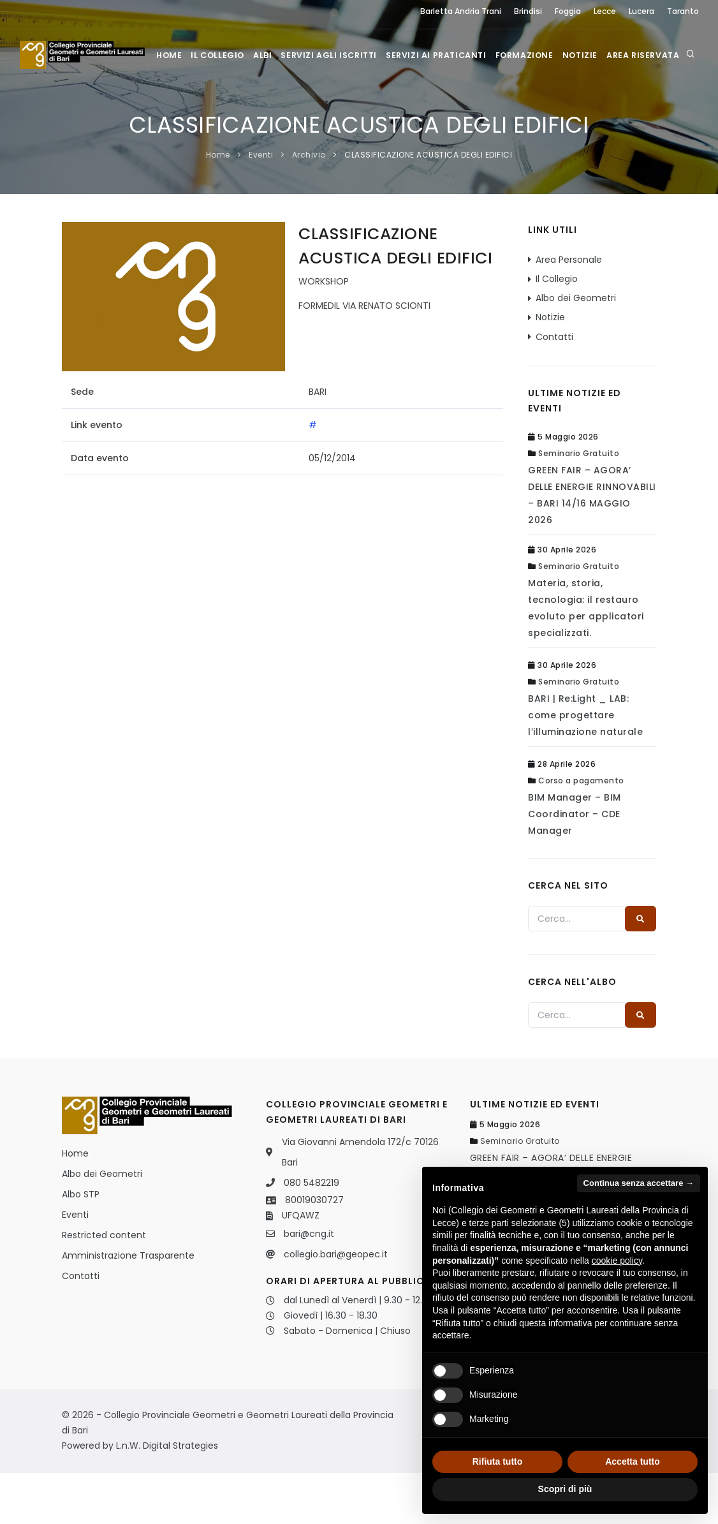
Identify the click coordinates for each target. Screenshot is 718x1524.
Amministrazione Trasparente (128, 1306)
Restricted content (104, 1286)
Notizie (593, 106)
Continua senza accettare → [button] (638, 1183)
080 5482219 (311, 1233)
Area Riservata (658, 106)
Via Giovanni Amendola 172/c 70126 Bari (360, 1203)
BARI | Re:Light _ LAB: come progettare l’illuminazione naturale (585, 766)
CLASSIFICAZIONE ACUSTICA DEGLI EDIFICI (428, 205)
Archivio (309, 205)
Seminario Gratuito (578, 504)
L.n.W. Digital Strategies (167, 1496)
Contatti (554, 387)
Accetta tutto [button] (632, 1461)
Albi (268, 106)
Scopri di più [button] (565, 1489)
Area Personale (569, 310)
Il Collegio (220, 106)
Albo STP (80, 1245)
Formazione (536, 106)
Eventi (261, 205)
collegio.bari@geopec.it (336, 1305)
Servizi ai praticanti (447, 106)
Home (170, 106)
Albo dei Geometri (576, 349)
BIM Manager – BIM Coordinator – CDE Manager (574, 865)
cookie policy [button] (617, 1260)
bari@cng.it (309, 1284)
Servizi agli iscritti (337, 106)
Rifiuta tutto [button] (498, 1461)
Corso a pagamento (581, 831)
